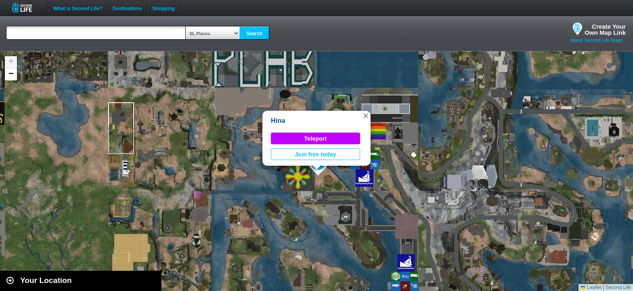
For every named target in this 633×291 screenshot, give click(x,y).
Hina (278, 120)
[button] (366, 115)
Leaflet (591, 287)
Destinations (127, 8)
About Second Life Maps (596, 40)
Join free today (315, 154)
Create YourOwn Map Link (605, 29)
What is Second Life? (77, 8)
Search (254, 33)
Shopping (163, 8)
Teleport (315, 138)
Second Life (26, 7)
